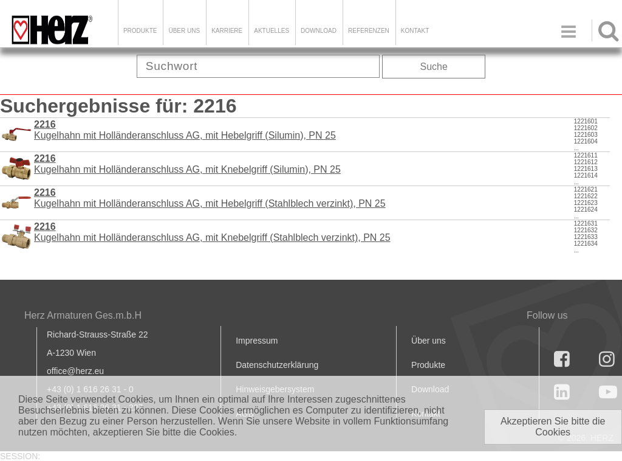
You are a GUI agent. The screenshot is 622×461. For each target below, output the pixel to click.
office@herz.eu (75, 371)
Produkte (140, 30)
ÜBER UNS (184, 30)
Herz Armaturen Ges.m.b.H (83, 315)
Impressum (257, 340)
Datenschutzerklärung (277, 365)
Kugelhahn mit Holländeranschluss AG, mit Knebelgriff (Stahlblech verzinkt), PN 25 (212, 232)
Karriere (226, 30)
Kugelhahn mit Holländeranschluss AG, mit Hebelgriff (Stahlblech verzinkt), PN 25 (210, 198)
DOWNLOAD (319, 30)
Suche (434, 66)
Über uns (428, 340)
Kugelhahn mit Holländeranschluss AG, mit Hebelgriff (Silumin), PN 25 (185, 129)
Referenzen (368, 30)
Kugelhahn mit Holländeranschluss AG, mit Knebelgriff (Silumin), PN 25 (187, 164)
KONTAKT (415, 30)
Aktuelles (271, 30)
